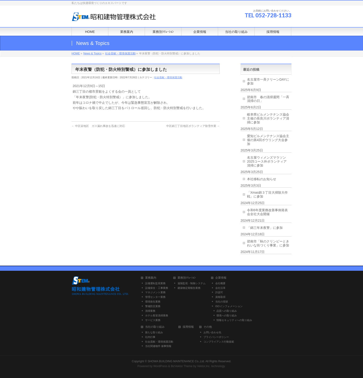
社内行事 (150, 337)
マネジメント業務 (155, 292)
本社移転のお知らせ (261, 179)
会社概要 (220, 283)
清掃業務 (150, 310)
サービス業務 (152, 320)
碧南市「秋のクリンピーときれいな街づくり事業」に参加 (268, 243)
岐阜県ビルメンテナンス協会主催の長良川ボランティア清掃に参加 (268, 118)
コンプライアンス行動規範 (218, 341)
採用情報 (188, 326)
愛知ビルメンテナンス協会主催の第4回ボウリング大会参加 (268, 140)
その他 (207, 326)
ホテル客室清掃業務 (156, 315)
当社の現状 (221, 301)
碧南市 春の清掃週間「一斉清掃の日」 (268, 99)
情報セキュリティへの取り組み (234, 320)
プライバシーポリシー (216, 337)
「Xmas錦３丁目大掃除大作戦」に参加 (267, 194)
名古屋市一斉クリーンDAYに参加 (268, 81)
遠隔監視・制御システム (192, 283)
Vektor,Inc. (203, 366)
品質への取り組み (226, 310)
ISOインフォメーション (229, 306)
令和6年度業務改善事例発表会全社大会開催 (267, 212)
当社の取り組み (155, 326)
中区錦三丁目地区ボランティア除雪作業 (193, 126)
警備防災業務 (152, 306)
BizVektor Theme (182, 366)
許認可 (219, 292)
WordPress (160, 366)
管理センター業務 (155, 297)
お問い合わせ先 (212, 332)
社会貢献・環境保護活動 (168, 77)
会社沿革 (220, 288)
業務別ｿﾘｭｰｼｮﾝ (187, 277)
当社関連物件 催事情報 (158, 346)
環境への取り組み (226, 315)
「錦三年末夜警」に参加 (265, 228)
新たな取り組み (154, 332)
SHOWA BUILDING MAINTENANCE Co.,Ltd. (176, 361)
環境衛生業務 (152, 301)
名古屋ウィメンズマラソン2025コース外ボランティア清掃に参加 (267, 161)
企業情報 (220, 277)
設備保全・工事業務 (156, 288)
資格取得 (220, 297)
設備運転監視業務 (155, 283)
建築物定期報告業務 (189, 288)
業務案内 (150, 277)
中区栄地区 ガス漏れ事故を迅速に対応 (98, 126)
